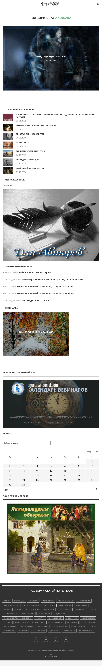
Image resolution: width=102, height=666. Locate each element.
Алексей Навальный (68, 600)
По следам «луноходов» (27, 159)
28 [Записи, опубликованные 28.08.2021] (79, 479)
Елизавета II (8, 614)
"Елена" (7, 600)
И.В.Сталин (41, 618)
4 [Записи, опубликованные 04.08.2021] (37, 466)
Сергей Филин (60, 632)
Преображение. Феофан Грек (29, 133)
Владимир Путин (34, 609)
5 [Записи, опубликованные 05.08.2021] (51, 466)
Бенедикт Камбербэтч (31, 605)
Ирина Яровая (74, 618)
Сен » (97, 488)
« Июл (5, 489)
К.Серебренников (10, 623)
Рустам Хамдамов (30, 632)
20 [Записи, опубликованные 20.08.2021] (65, 475)
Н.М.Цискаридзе (43, 628)
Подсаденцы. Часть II (51, 56)
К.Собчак (25, 623)
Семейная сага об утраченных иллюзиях (34, 125)
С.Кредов (46, 632)
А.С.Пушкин (34, 600)
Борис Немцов (84, 605)
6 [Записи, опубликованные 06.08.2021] (64, 466)
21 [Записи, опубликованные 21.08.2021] (79, 475)
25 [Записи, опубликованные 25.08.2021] (37, 479)
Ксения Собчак (57, 623)
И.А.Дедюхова (77, 614)
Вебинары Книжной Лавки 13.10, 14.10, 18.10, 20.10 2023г (47, 293)
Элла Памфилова (90, 632)
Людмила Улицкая (75, 623)
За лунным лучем (25, 614)
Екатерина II (83, 609)
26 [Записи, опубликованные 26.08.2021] (51, 479)
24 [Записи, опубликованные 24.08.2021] (23, 479)
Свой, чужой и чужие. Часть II (29, 168)
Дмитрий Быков (67, 609)
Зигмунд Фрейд (60, 614)
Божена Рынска (51, 605)
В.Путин (19, 609)
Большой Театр (68, 605)
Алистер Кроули (86, 600)
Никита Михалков (11, 632)
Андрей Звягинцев (11, 605)
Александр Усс (49, 600)
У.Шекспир (74, 632)
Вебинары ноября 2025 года (36, 331)
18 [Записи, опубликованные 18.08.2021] (37, 475)
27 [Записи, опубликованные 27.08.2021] (65, 479)
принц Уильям (24, 637)
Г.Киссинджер (51, 609)
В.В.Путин (7, 609)
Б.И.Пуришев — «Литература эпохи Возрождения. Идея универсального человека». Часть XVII (56, 116)
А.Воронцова (19, 600)
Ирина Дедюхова (57, 618)
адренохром (9, 637)
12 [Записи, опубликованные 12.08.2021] (51, 470)
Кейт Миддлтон (40, 623)
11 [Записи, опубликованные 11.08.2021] (37, 470)
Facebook (7, 184)
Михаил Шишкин (26, 628)
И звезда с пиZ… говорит (37, 300)
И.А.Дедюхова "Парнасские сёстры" (18, 618)
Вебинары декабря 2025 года (29, 151)
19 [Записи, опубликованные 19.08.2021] (51, 475)
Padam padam (22, 142)
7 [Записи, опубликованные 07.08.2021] (78, 466)
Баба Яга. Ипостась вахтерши (35, 272)
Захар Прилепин (42, 614)
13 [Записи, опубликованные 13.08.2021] (65, 470)
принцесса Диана (42, 637)
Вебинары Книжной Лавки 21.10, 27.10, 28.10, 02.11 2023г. (53, 279)
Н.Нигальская (77, 628)
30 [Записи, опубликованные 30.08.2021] (10, 484)
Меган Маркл (9, 628)
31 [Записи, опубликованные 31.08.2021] (23, 484)
